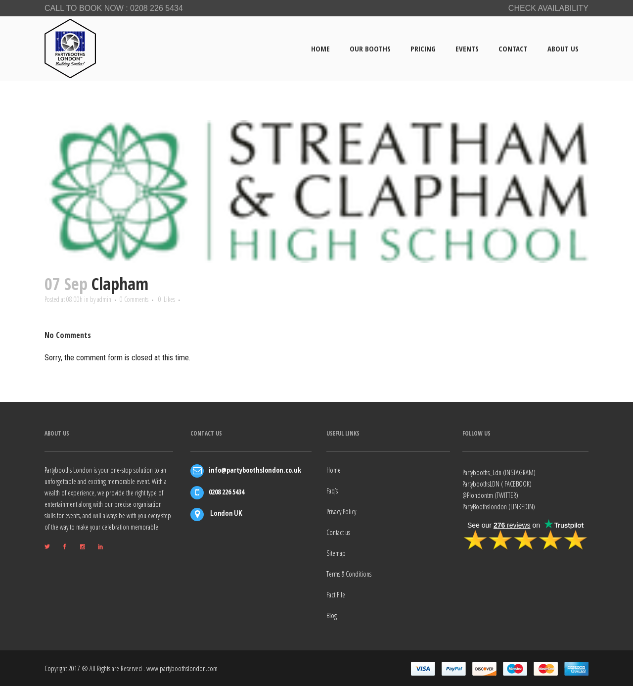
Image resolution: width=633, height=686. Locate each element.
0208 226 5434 (156, 8)
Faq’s (332, 490)
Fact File (335, 594)
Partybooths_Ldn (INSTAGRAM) (499, 472)
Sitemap (336, 552)
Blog (331, 615)
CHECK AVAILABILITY (548, 8)
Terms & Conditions (348, 573)
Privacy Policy (341, 511)
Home (333, 469)
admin (110, 299)
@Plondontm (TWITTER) (490, 494)
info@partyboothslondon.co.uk (255, 469)
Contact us (338, 532)
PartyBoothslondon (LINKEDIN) (498, 506)
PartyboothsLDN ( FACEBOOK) (497, 483)
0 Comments (143, 299)
